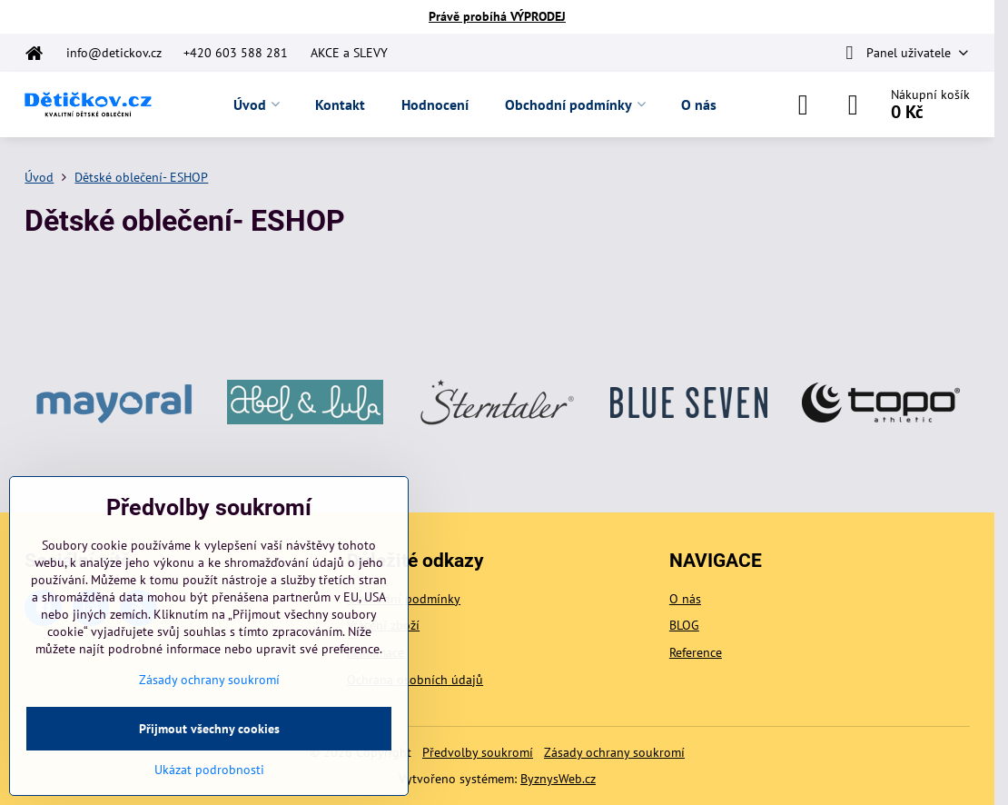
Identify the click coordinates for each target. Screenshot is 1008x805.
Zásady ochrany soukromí (614, 752)
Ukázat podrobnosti (209, 769)
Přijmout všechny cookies (209, 729)
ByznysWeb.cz (558, 778)
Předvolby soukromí (477, 752)
